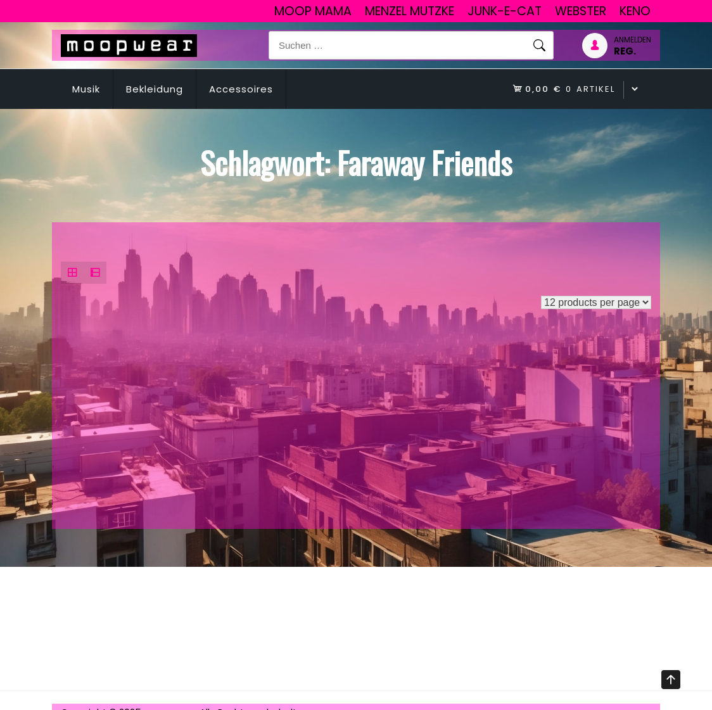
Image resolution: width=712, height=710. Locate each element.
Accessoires (241, 89)
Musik (86, 89)
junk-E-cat (504, 11)
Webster (580, 11)
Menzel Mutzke (409, 11)
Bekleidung (154, 89)
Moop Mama (313, 11)
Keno (635, 11)
